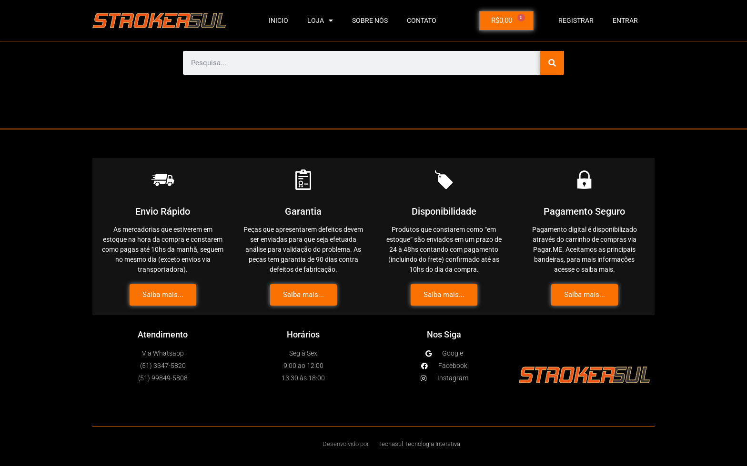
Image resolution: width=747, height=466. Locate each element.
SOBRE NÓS (370, 20)
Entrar (625, 20)
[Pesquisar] (552, 63)
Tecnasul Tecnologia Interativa (419, 443)
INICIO (278, 20)
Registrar (576, 20)
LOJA (320, 20)
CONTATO (421, 20)
